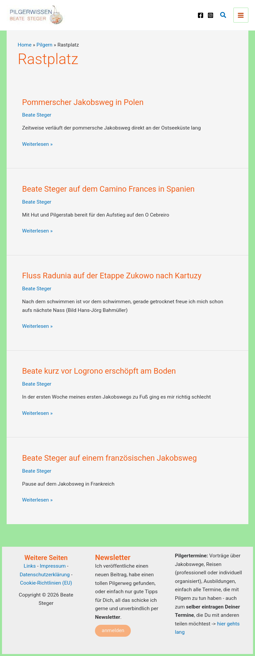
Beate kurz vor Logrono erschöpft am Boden (99, 371)
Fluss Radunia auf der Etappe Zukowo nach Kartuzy (112, 275)
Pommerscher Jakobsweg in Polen (83, 102)
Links (30, 566)
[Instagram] (210, 15)
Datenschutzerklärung (45, 575)
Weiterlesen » (37, 144)
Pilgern (44, 45)
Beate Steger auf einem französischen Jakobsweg (109, 458)
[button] (223, 15)
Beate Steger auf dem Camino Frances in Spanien (108, 189)
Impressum (53, 566)
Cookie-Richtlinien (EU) (46, 583)
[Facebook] (201, 15)
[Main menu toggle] (240, 15)
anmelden (113, 630)
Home (25, 45)
